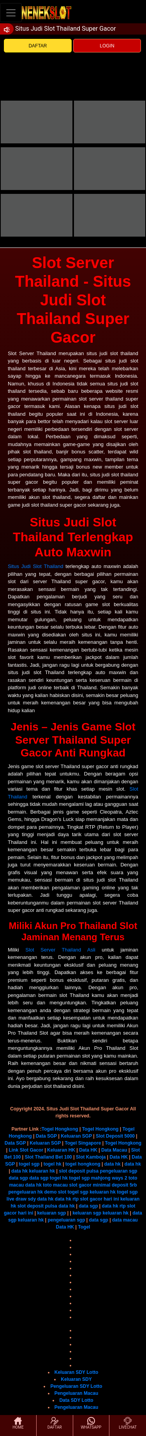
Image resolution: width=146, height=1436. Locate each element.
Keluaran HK (61, 1150)
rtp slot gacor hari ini (95, 1199)
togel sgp (29, 1164)
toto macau (55, 1185)
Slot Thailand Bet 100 (48, 1157)
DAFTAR (37, 46)
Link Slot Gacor (26, 1150)
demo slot (55, 1192)
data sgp (18, 1178)
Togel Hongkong (60, 1129)
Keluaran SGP (76, 1136)
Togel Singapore (83, 1143)
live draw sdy (21, 1199)
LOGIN (107, 46)
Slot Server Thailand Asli (60, 950)
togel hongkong (82, 1164)
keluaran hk (42, 1171)
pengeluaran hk (25, 1192)
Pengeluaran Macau (77, 1393)
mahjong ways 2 (109, 1178)
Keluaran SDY (76, 1379)
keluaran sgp (51, 1213)
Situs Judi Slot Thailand (35, 566)
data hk (112, 1164)
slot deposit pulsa (79, 1171)
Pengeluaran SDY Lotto (76, 1386)
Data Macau (114, 1150)
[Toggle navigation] (11, 12)
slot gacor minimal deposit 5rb (103, 1185)
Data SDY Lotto (76, 1400)
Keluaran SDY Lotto (76, 1372)
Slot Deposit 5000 (115, 1136)
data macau (125, 1220)
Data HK (88, 1150)
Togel (84, 1227)
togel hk (53, 1164)
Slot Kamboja (91, 1157)
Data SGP (46, 1136)
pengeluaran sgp (118, 1171)
